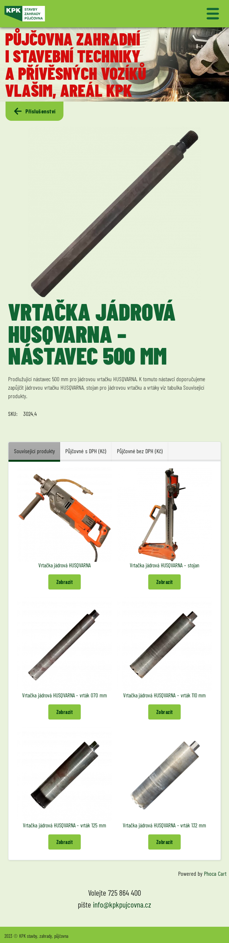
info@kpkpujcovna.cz (122, 904)
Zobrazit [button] (64, 582)
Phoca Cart (215, 873)
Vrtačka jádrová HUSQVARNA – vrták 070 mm (64, 695)
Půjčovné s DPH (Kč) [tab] (85, 450)
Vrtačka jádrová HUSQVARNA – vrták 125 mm (64, 825)
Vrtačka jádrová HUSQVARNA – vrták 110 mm (164, 695)
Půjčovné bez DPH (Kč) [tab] (140, 450)
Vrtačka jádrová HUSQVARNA (64, 565)
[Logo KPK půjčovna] (58, 13)
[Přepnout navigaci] (171, 13)
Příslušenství (34, 111)
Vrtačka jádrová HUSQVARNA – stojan (164, 565)
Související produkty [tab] (34, 450)
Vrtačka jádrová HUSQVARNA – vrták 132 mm (164, 825)
